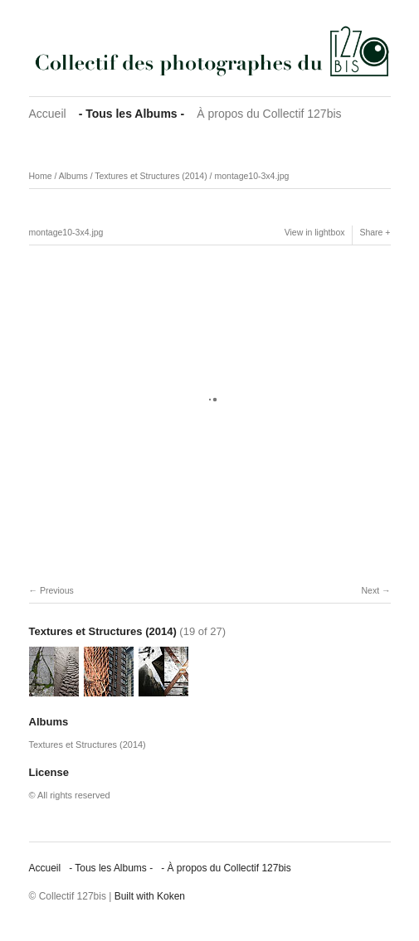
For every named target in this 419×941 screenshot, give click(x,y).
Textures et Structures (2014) (151, 176)
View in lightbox (315, 232)
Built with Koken (149, 896)
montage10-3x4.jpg (251, 176)
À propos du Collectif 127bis (269, 113)
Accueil (47, 113)
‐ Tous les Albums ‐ (132, 113)
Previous (57, 590)
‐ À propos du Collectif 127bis (226, 868)
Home (40, 176)
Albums (73, 176)
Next (370, 590)
